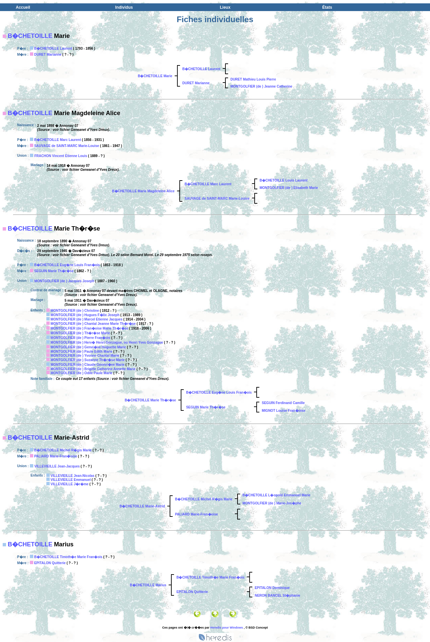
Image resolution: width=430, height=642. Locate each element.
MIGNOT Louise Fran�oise (283, 410)
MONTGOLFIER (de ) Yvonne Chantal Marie (85, 355)
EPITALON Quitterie (50, 563)
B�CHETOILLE (30, 36)
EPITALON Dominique (272, 588)
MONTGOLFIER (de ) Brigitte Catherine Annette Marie (93, 369)
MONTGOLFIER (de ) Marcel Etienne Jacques (87, 319)
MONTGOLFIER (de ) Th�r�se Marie (80, 333)
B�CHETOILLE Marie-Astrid (142, 506)
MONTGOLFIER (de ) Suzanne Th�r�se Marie (88, 360)
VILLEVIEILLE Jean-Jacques (57, 466)
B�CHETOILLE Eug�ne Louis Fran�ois (67, 265)
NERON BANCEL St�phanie (277, 595)
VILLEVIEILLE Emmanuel (71, 480)
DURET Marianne (47, 54)
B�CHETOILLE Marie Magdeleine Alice (143, 191)
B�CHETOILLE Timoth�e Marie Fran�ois (68, 557)
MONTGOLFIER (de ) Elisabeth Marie (289, 188)
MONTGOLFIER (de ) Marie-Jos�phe (272, 503)
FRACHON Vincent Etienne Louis (60, 156)
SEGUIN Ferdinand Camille (283, 403)
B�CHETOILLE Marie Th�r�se (150, 400)
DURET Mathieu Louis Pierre (253, 79)
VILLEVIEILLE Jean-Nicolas (73, 476)
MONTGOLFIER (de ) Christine (75, 310)
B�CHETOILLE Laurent (53, 48)
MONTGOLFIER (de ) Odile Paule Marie (82, 373)
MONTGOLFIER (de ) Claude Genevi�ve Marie (88, 364)
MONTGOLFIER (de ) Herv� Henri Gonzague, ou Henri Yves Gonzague (107, 342)
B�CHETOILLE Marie (155, 76)
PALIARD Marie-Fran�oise (55, 456)
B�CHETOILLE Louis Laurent (284, 180)
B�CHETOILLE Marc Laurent (57, 140)
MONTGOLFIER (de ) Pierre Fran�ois (81, 338)
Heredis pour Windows (226, 627)
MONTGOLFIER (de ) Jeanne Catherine (261, 86)
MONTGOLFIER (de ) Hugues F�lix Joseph (85, 315)
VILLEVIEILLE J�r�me (70, 484)
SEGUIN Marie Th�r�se (54, 271)
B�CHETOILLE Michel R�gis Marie (63, 450)
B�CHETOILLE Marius (148, 585)
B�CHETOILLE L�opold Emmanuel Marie (276, 495)
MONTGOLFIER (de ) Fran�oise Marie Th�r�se (89, 328)
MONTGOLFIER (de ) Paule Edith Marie (82, 351)
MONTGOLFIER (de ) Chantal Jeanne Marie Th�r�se (93, 324)
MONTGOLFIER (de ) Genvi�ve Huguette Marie (88, 347)
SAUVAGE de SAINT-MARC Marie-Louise (66, 146)
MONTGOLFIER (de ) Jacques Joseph (64, 281)
